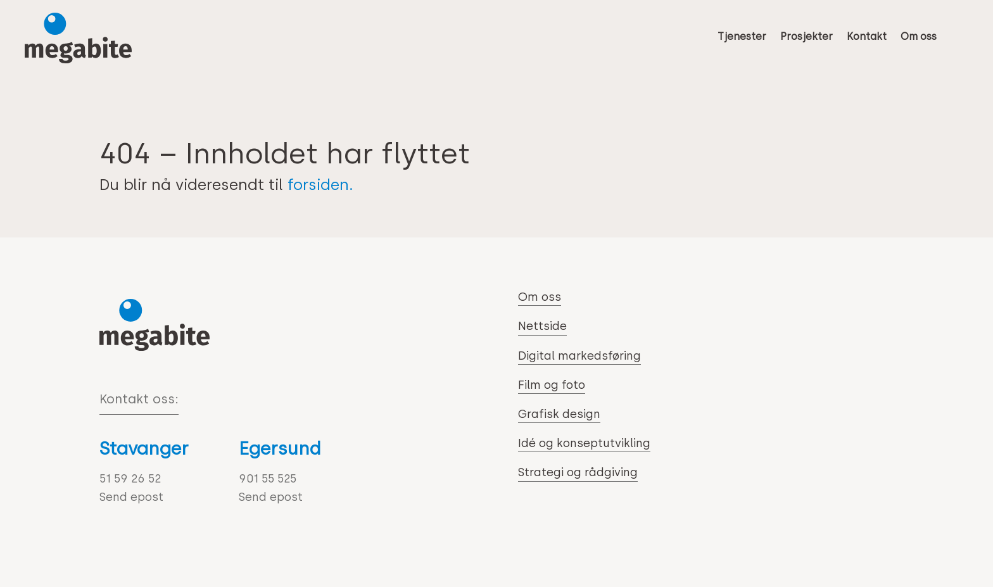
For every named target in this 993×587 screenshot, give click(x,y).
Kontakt (867, 36)
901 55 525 (267, 479)
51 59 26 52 (130, 479)
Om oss (919, 36)
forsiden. (320, 184)
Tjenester (742, 36)
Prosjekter (806, 36)
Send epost (131, 497)
